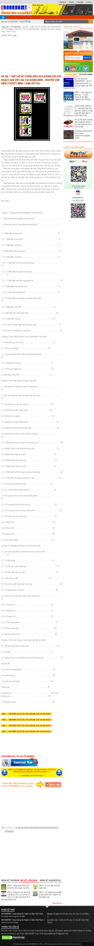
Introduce (63, 2)
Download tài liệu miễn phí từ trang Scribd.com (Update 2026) (83, 134)
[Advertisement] (32, 54)
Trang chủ (5, 27)
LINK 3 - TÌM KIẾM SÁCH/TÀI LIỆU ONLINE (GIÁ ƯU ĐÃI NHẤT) (26, 725)
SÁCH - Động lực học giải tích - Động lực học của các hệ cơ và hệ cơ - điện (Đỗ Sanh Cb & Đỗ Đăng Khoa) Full (15, 896)
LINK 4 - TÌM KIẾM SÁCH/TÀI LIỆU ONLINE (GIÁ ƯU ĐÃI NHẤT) (26, 731)
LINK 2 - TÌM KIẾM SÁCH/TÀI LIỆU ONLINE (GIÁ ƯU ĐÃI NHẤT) (26, 719)
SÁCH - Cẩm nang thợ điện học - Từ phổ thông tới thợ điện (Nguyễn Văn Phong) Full (77, 97)
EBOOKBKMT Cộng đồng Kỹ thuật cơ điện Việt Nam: (22, 914)
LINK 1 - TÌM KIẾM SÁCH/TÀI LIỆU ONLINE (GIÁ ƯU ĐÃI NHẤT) (26, 714)
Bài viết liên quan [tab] (29, 880)
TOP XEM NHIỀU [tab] (70, 74)
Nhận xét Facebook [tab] (10, 880)
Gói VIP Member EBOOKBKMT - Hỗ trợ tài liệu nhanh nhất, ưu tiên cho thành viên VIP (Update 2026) (78, 83)
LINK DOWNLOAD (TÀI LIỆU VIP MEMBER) (17, 756)
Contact (89, 2)
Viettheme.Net (62, 944)
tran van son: (52, 920)
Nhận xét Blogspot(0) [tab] (50, 880)
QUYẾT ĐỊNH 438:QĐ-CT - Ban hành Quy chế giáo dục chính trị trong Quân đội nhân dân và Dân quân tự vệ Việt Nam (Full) (78, 111)
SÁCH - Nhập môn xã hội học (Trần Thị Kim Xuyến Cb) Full (18, 886)
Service (71, 2)
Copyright (80, 2)
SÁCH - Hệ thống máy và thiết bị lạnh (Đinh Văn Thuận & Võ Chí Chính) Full (50, 894)
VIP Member (16, 27)
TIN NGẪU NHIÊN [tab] (85, 74)
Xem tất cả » (58, 903)
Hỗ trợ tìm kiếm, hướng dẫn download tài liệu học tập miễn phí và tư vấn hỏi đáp (83, 123)
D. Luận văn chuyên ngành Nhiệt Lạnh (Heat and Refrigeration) (37, 828)
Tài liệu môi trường (74, 944)
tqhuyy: (50, 914)
